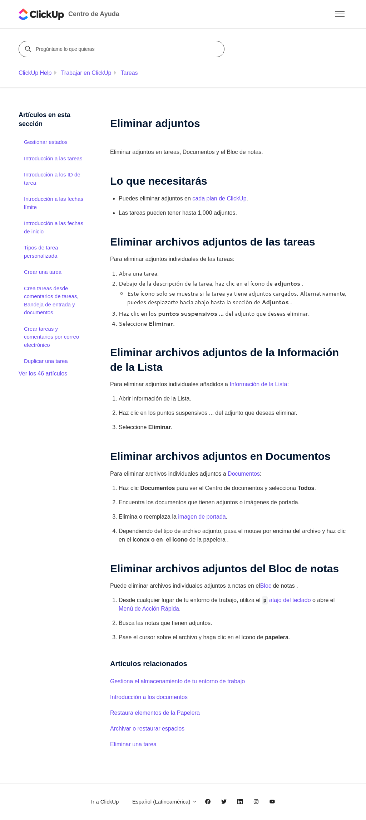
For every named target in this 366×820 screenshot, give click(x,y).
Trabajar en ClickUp (86, 73)
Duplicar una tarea (46, 361)
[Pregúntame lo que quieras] (122, 49)
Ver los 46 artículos (43, 373)
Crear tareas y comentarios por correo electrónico (51, 337)
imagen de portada (202, 517)
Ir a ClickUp (105, 802)
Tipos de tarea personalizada (41, 251)
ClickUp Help (35, 73)
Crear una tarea (42, 272)
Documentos (244, 474)
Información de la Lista (258, 384)
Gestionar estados (46, 142)
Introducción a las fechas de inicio (53, 227)
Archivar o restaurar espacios (147, 729)
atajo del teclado (290, 600)
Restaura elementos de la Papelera (155, 713)
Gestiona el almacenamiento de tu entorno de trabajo (177, 681)
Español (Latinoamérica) (164, 802)
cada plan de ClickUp (219, 198)
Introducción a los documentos (149, 697)
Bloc (265, 586)
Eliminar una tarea (133, 744)
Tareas (129, 73)
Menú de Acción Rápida (149, 609)
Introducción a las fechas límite (53, 203)
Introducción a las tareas (53, 158)
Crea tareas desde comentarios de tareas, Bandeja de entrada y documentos (51, 300)
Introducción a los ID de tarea (52, 178)
